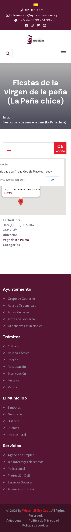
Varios (12, 387)
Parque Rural (17, 435)
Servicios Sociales (20, 482)
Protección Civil (19, 475)
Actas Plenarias (19, 312)
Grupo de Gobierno (21, 299)
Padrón (13, 360)
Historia (13, 421)
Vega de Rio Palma (16, 240)
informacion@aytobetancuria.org (34, 15)
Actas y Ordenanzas (22, 305)
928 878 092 (34, 10)
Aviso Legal (14, 520)
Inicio (7, 117)
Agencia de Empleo (21, 455)
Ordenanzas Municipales (25, 326)
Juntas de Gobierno (21, 319)
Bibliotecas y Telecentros (26, 462)
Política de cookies (35, 525)
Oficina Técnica (18, 353)
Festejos (14, 380)
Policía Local (16, 469)
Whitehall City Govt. (36, 510)
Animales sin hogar (21, 489)
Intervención (17, 373)
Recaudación (17, 367)
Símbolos (14, 407)
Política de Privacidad (44, 520)
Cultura (13, 346)
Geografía (15, 414)
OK (52, 179)
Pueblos (13, 428)
